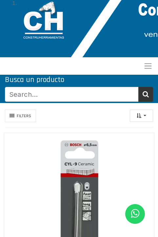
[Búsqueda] (145, 94)
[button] (141, 116)
